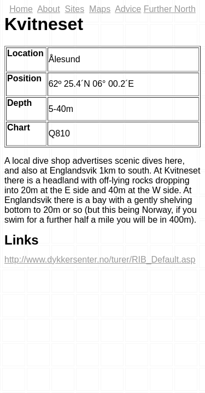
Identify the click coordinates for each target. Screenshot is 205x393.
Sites (75, 9)
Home (21, 9)
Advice (128, 9)
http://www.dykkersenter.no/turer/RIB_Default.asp (100, 259)
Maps (99, 9)
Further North (170, 9)
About (48, 9)
